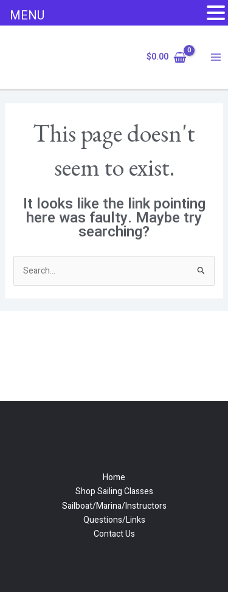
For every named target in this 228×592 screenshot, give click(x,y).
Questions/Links (114, 520)
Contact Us (114, 534)
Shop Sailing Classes (114, 491)
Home (114, 477)
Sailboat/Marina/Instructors (114, 506)
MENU (27, 15)
